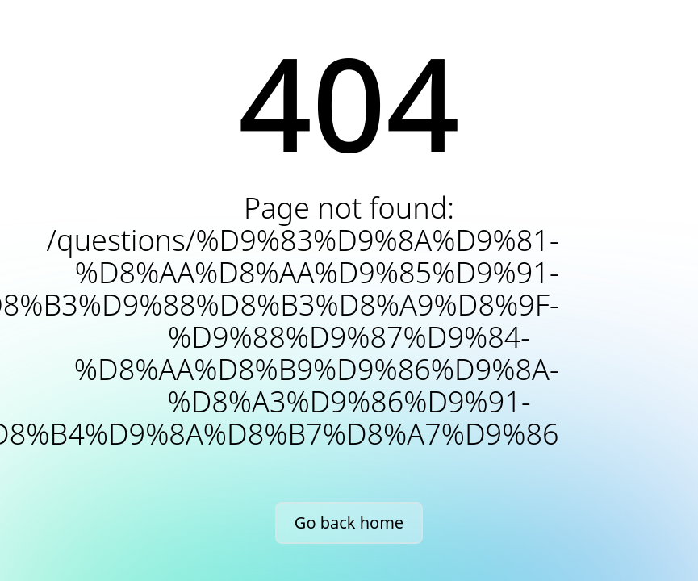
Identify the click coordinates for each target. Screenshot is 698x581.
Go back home (349, 522)
